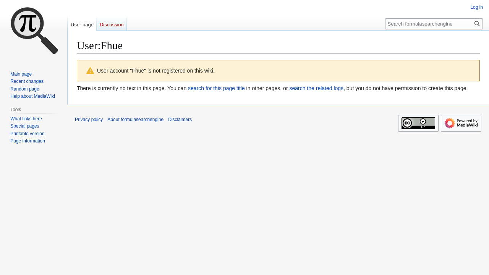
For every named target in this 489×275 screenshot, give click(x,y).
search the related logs (316, 88)
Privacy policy (89, 119)
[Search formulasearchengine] (434, 23)
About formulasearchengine (135, 119)
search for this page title (216, 88)
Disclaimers (180, 119)
